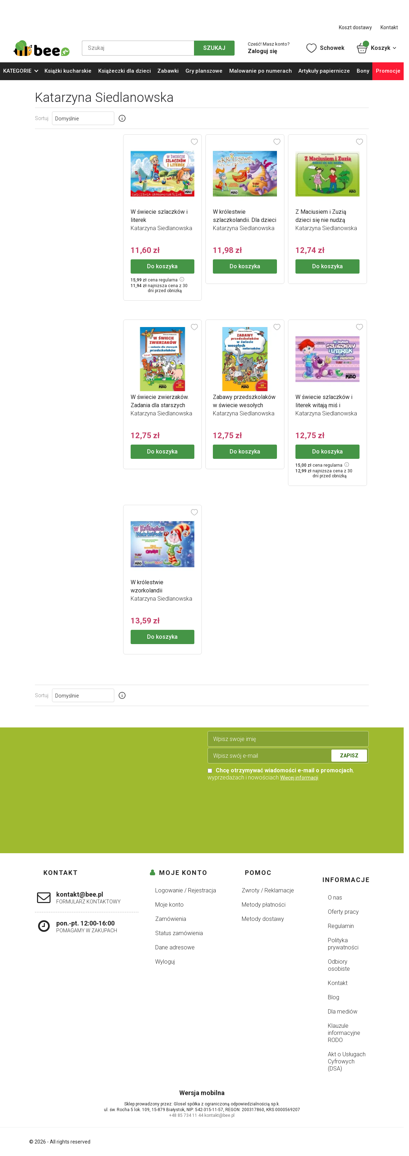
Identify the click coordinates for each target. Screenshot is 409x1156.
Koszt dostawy (355, 27)
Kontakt (389, 27)
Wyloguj (165, 961)
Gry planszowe (203, 71)
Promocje (388, 71)
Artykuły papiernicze (324, 71)
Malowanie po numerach (260, 71)
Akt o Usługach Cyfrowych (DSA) (347, 1061)
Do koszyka (162, 266)
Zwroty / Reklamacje (268, 890)
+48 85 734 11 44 (186, 1115)
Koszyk (377, 48)
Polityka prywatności (343, 944)
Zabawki (168, 71)
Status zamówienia (179, 933)
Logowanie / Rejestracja (185, 890)
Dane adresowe (175, 947)
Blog (333, 997)
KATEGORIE (17, 71)
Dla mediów (342, 1011)
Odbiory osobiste (339, 965)
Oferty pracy (343, 911)
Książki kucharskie (67, 71)
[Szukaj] (138, 48)
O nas (335, 897)
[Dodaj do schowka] (194, 142)
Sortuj (41, 118)
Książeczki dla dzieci (124, 71)
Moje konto (169, 904)
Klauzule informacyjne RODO (344, 1032)
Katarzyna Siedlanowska (161, 228)
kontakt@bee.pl (219, 1115)
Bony (363, 71)
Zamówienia (170, 919)
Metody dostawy (263, 919)
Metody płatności (263, 904)
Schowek (325, 48)
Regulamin (341, 926)
